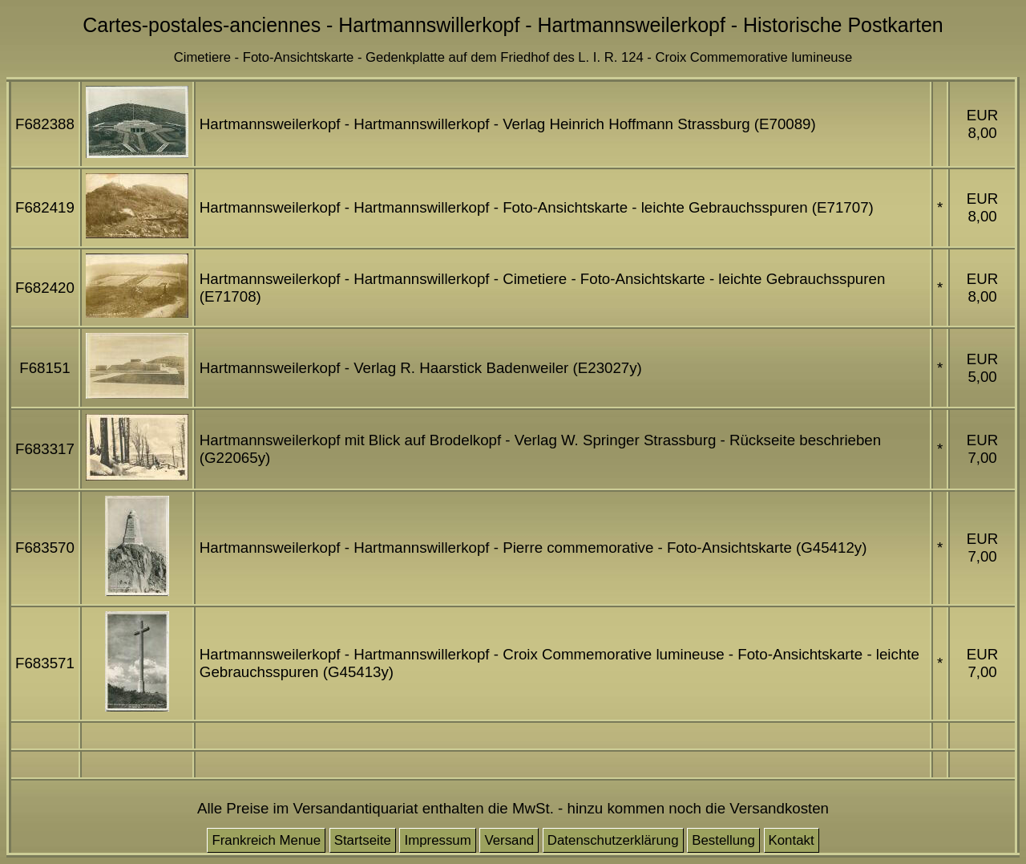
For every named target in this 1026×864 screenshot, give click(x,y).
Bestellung (723, 840)
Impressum (437, 840)
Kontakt (791, 840)
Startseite (362, 840)
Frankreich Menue (266, 840)
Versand (509, 840)
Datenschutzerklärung (613, 840)
